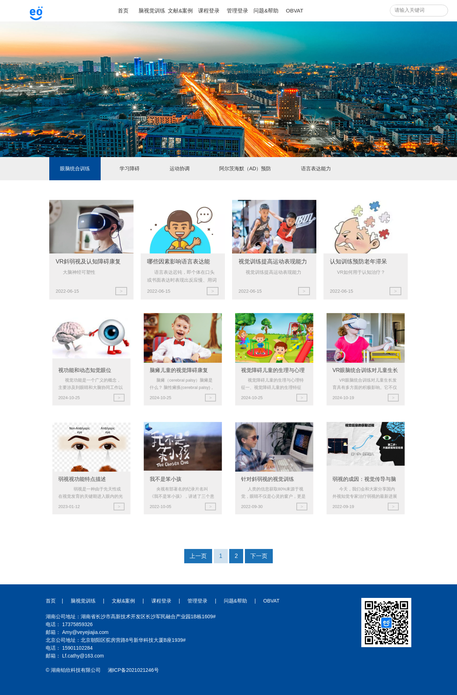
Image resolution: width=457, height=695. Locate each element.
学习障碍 (130, 168)
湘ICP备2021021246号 (133, 670)
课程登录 (209, 10)
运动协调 (180, 168)
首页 (123, 10)
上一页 (198, 577)
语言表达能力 (316, 168)
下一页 (258, 577)
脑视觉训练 (152, 10)
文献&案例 (180, 10)
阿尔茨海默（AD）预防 (245, 168)
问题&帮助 (265, 10)
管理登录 (237, 10)
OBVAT (294, 10)
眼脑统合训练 (75, 168)
